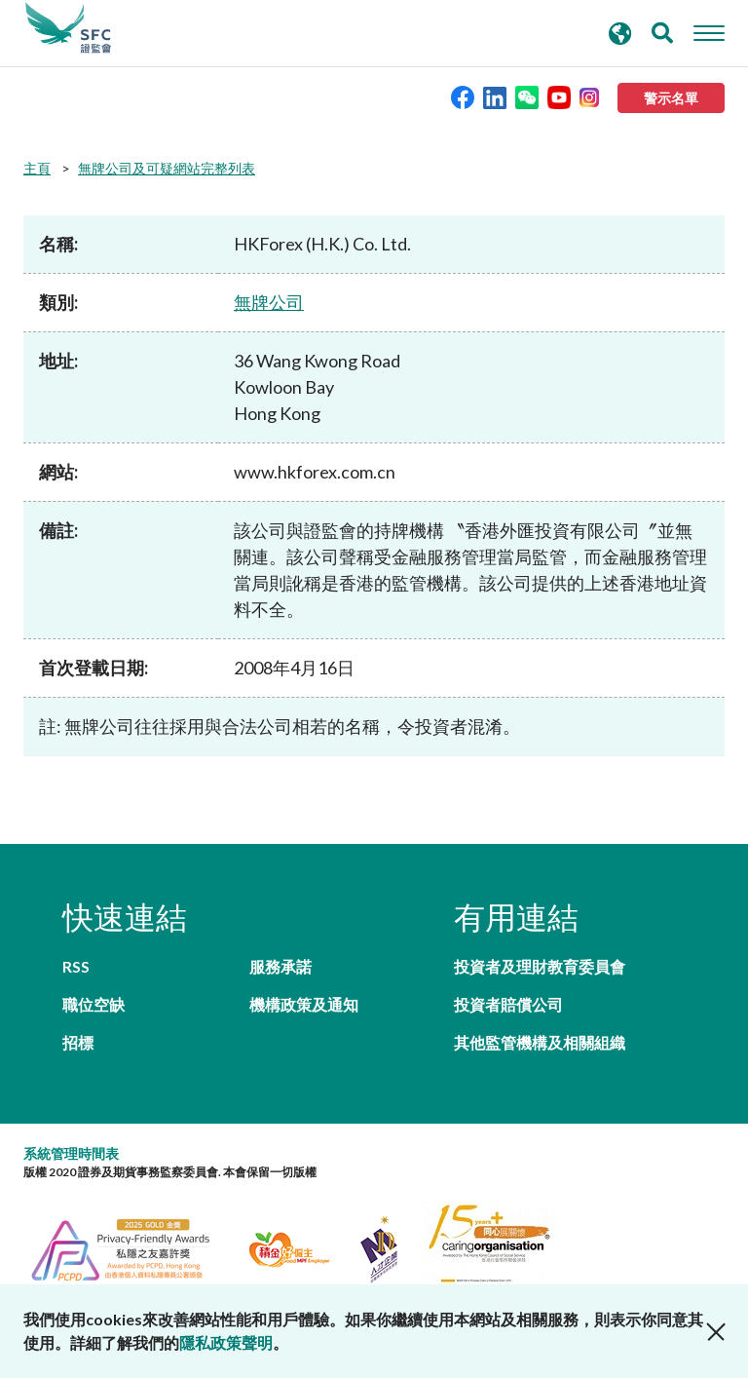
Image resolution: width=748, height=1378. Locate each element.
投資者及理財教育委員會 (539, 966)
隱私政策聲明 (226, 1342)
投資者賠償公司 (508, 1004)
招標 (78, 1042)
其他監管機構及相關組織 (539, 1042)
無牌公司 (269, 302)
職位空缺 (93, 1004)
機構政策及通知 (303, 1004)
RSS (76, 966)
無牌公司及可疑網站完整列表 (166, 168)
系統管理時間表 (71, 1153)
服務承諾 (280, 966)
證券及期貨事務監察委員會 (68, 28)
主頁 (37, 168)
